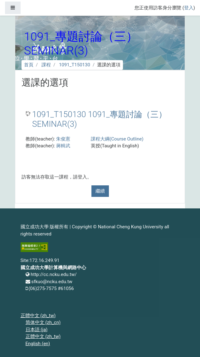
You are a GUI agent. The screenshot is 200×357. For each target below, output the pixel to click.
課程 (46, 65)
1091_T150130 (74, 65)
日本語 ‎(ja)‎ (37, 329)
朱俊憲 (63, 139)
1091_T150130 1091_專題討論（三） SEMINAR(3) (99, 119)
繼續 (100, 191)
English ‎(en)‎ (38, 343)
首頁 (28, 65)
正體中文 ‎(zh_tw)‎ (38, 315)
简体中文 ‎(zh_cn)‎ (43, 322)
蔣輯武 (63, 146)
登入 (188, 8)
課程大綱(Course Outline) (117, 139)
